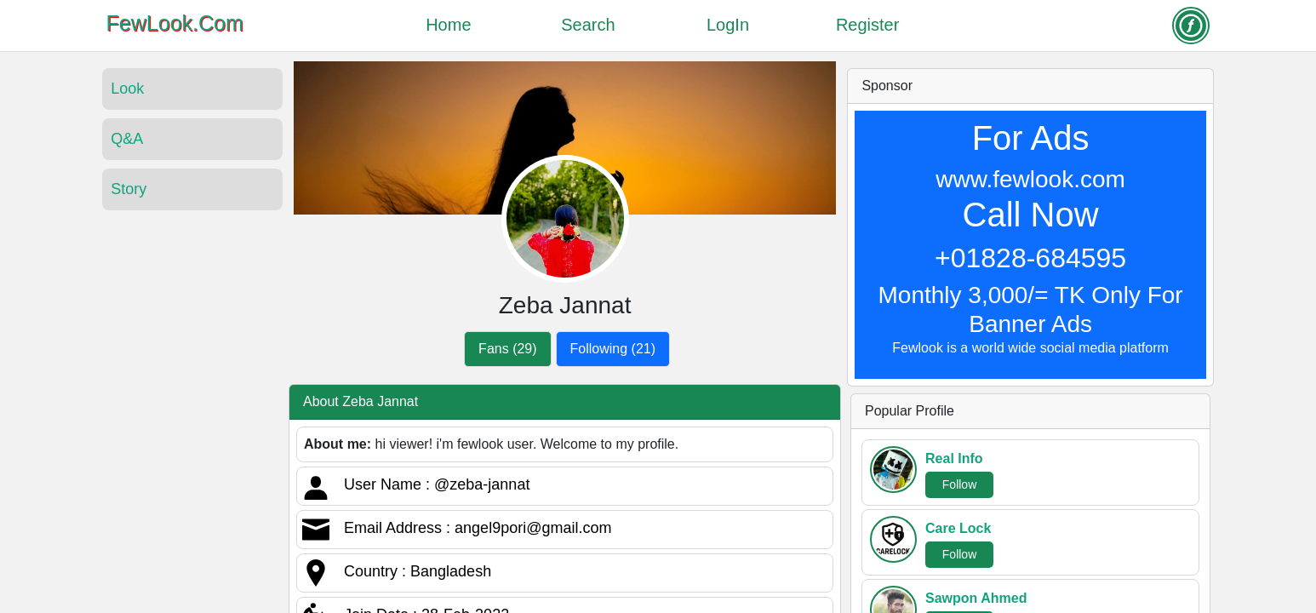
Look (127, 88)
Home (448, 24)
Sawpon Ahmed (976, 598)
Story (128, 189)
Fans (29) (507, 348)
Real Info (954, 458)
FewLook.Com (174, 23)
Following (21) (612, 348)
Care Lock (958, 528)
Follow (959, 484)
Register (867, 24)
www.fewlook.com (1030, 179)
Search (588, 24)
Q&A (127, 138)
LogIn (728, 24)
